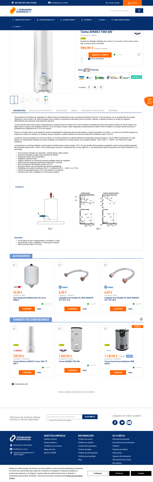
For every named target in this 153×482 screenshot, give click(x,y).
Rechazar (119, 473)
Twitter (122, 422)
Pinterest (101, 87)
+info (39, 309)
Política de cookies (86, 442)
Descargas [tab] (61, 111)
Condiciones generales (87, 446)
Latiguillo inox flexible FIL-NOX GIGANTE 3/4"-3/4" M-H (121, 299)
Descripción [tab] (19, 111)
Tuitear (95, 87)
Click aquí (38, 244)
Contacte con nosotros (53, 446)
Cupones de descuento (121, 456)
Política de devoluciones (88, 453)
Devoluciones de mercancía (123, 442)
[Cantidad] (84, 54)
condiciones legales (64, 420)
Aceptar (141, 473)
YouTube (129, 422)
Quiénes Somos (50, 439)
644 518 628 (31, 3)
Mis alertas (116, 463)
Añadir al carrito (100, 55)
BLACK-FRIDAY (50, 453)
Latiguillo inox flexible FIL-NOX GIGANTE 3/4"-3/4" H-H (76, 299)
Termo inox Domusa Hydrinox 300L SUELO (119, 362)
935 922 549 (20, 3)
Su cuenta (118, 435)
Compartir (89, 87)
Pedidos (115, 446)
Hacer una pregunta (96, 59)
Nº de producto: (85, 35)
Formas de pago (84, 449)
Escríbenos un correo (59, 3)
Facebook (115, 422)
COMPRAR (26, 309)
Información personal (120, 439)
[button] (141, 319)
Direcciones (117, 453)
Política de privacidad (86, 456)
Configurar (98, 473)
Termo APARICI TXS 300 (69, 361)
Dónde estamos (50, 442)
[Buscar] (124, 10)
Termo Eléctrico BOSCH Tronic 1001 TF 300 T (30, 362)
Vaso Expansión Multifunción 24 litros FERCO (29, 299)
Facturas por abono (120, 449)
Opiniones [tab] (113, 111)
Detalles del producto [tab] (40, 111)
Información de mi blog (121, 460)
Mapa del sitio (49, 449)
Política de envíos (85, 439)
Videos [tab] (74, 111)
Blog (80, 460)
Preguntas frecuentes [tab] (93, 111)
